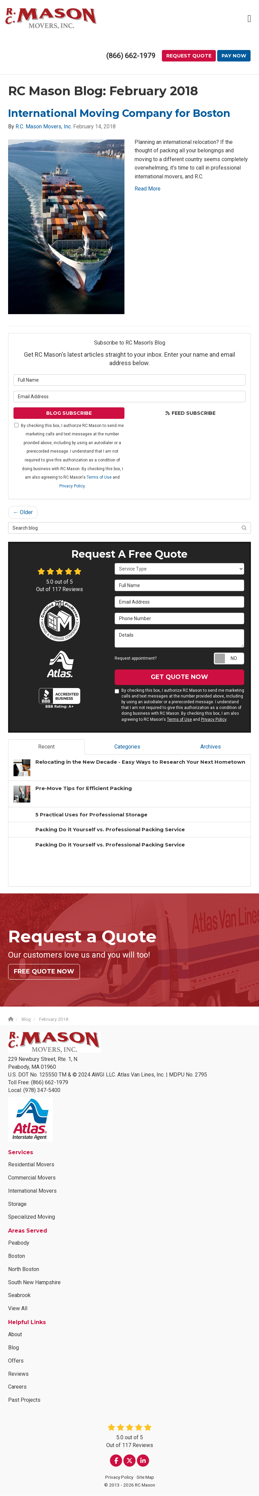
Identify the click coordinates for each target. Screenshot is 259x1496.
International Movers (32, 1191)
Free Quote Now (44, 971)
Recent (46, 746)
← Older (23, 512)
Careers (17, 1387)
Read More (148, 188)
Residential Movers (31, 1165)
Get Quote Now (179, 677)
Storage (17, 1204)
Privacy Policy (72, 486)
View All (17, 1308)
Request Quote (178, 56)
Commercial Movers (32, 1177)
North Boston (23, 1269)
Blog (13, 1347)
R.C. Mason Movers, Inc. (44, 127)
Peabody (18, 1243)
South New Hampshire (34, 1282)
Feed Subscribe (190, 413)
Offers (16, 1361)
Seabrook (19, 1295)
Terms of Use (99, 477)
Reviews (18, 1374)
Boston (16, 1256)
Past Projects (24, 1400)
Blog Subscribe (69, 413)
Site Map (145, 1477)
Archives (210, 746)
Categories (127, 746)
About (15, 1335)
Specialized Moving (31, 1217)
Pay (223, 56)
